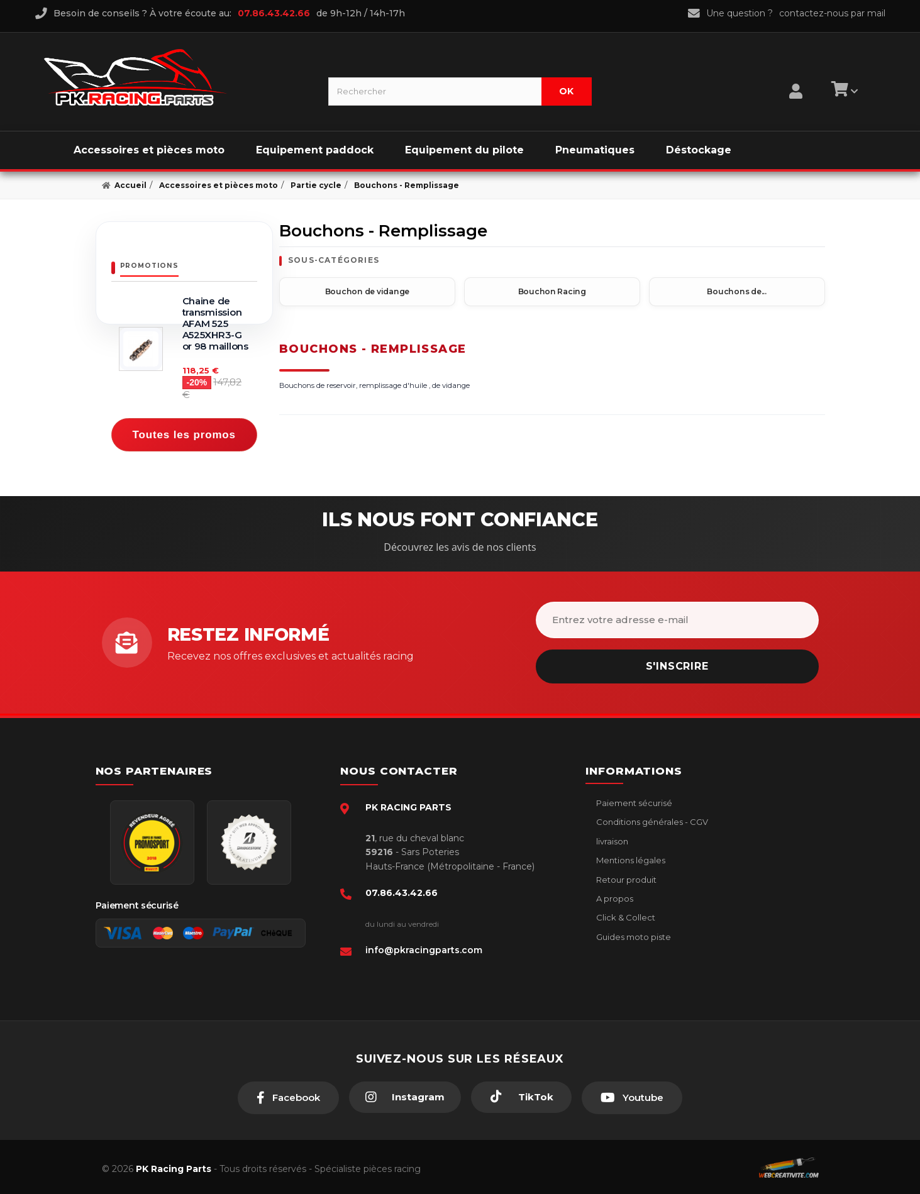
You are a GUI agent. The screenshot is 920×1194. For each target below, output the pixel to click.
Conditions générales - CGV (651, 818)
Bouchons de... (737, 291)
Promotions (149, 266)
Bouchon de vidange (367, 291)
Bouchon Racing (552, 291)
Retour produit (625, 876)
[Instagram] (405, 1093)
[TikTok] (521, 1093)
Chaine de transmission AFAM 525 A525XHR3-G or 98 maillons (215, 324)
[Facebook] (288, 1094)
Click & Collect (624, 914)
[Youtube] (632, 1094)
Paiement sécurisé (633, 799)
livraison (611, 837)
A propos (613, 895)
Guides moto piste (632, 933)
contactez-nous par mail (832, 13)
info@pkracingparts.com (423, 946)
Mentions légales (629, 856)
